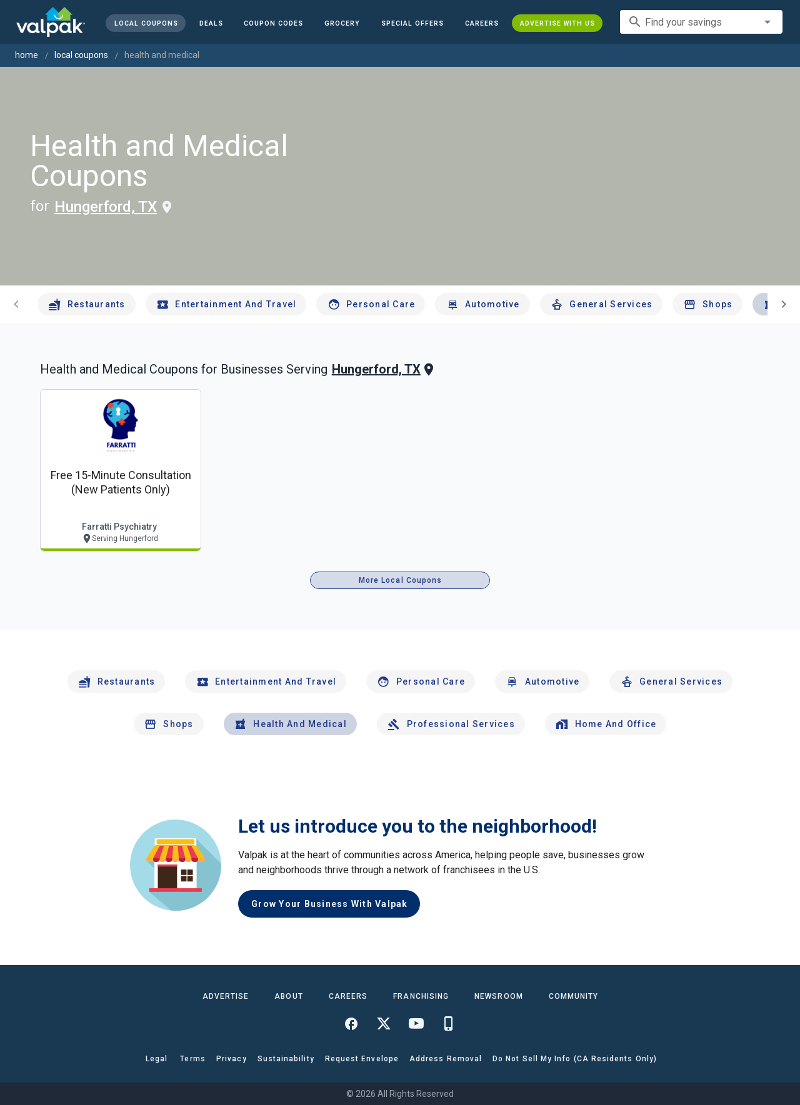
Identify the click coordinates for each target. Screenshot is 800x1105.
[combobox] (701, 22)
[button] (412, 23)
